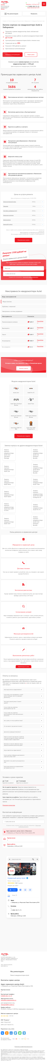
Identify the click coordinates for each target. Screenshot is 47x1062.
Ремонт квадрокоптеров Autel (19, 975)
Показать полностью (9, 805)
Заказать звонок (23, 368)
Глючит (4, 334)
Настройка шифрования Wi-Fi (10, 210)
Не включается (6, 341)
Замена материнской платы (9, 201)
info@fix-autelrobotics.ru (8, 1000)
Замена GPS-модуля (7, 224)
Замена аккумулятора (8, 215)
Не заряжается (6, 347)
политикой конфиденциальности (30, 277)
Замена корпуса (7, 220)
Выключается (5, 328)
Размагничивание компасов (10, 322)
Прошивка (5, 206)
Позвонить (34, 14)
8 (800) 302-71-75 (6, 996)
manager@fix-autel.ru (7, 1004)
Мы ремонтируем (11, 14)
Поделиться (2, 1033)
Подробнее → (40, 322)
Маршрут (13, 890)
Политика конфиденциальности (23, 1046)
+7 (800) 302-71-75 (33, 6)
